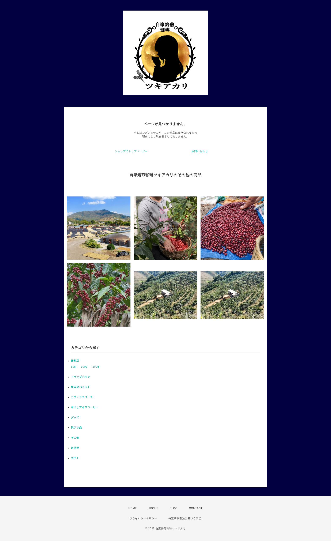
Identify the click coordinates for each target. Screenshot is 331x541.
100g (84, 366)
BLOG (174, 508)
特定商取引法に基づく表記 (184, 518)
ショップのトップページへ (131, 151)
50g (73, 366)
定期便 (75, 447)
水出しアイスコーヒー (84, 407)
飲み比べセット (80, 387)
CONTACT (195, 508)
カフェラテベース (82, 397)
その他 (75, 437)
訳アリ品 (76, 427)
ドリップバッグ (80, 376)
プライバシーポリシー (143, 518)
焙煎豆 (75, 360)
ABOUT (153, 508)
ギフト (75, 458)
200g (95, 366)
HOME (133, 508)
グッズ (75, 417)
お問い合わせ (199, 151)
